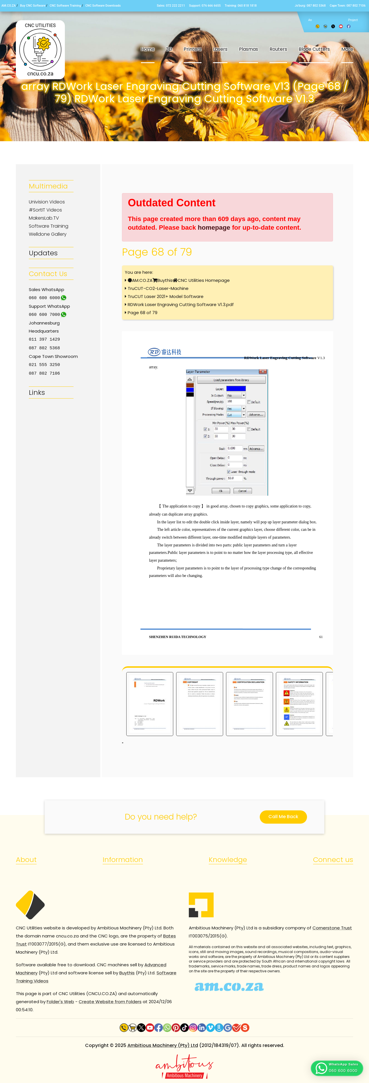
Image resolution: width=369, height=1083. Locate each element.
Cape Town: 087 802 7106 (348, 5)
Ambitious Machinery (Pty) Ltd (162, 1045)
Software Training (48, 226)
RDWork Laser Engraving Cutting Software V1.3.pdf (181, 304)
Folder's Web (60, 1002)
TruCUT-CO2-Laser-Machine (158, 288)
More (347, 49)
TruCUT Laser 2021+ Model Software (166, 296)
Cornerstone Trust (332, 928)
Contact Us (48, 273)
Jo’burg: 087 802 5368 (310, 5)
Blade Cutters (314, 49)
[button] (337, 1068)
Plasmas (248, 49)
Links (37, 390)
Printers (193, 49)
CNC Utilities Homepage (204, 280)
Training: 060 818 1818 (241, 5)
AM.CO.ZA (8, 5)
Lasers (220, 49)
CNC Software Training (65, 5)
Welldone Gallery (48, 234)
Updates (43, 253)
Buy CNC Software (33, 5)
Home (148, 49)
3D (169, 49)
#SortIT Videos (45, 210)
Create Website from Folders (110, 1002)
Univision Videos (47, 202)
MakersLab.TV (44, 218)
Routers (278, 49)
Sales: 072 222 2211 (171, 5)
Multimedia (48, 186)
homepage (214, 227)
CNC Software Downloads (103, 5)
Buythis (165, 280)
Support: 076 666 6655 (205, 5)
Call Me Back (283, 816)
